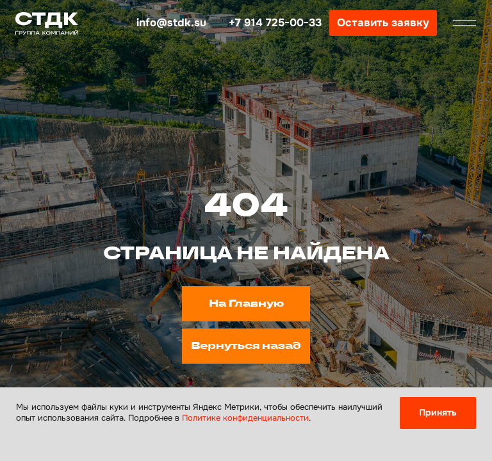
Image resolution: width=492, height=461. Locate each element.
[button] (383, 23)
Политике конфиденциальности (245, 417)
